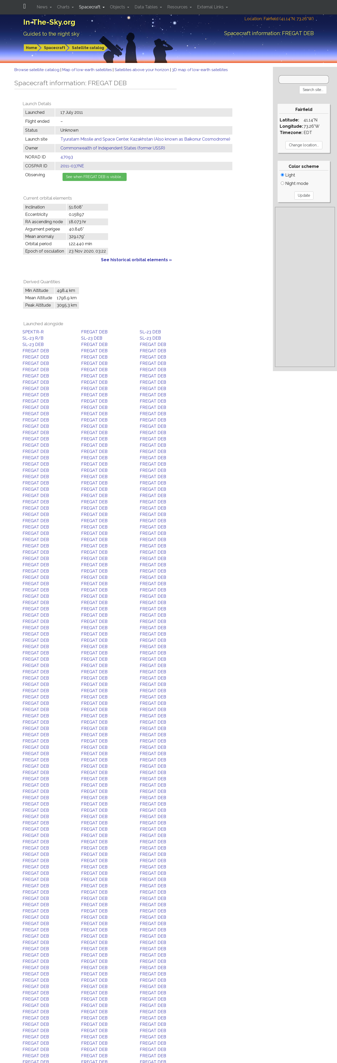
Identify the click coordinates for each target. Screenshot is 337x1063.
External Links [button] (211, 6)
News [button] (43, 6)
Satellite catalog (88, 48)
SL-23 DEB (150, 331)
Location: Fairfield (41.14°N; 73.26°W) (279, 18)
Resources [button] (178, 6)
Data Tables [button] (146, 6)
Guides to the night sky (51, 34)
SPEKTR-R (33, 331)
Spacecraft (54, 48)
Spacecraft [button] (90, 6)
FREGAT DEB (94, 331)
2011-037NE (72, 165)
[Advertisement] (305, 287)
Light (288, 175)
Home (31, 48)
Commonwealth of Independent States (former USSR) (112, 148)
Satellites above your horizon (142, 69)
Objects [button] (118, 6)
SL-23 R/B (33, 338)
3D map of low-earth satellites (200, 69)
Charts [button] (64, 6)
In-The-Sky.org (49, 22)
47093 (66, 156)
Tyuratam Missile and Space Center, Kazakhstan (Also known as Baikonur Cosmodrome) (145, 139)
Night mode (294, 183)
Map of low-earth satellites (87, 69)
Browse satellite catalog (37, 69)
